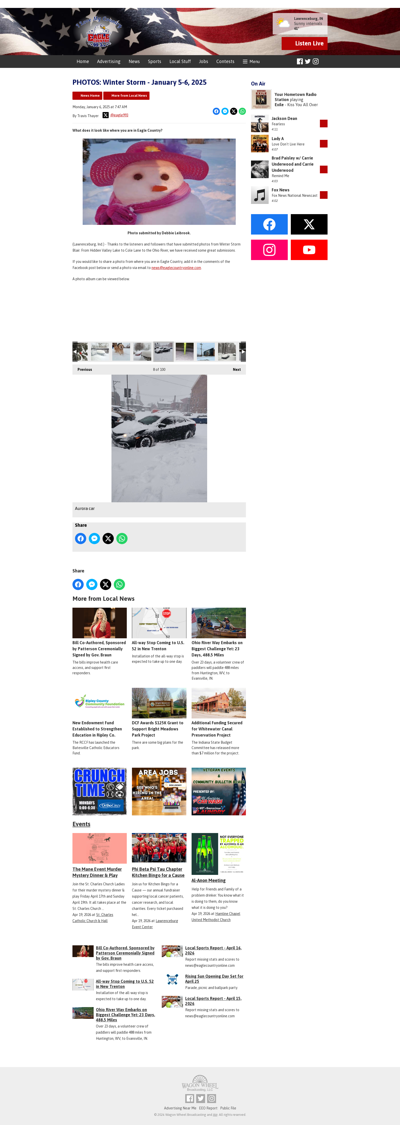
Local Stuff (180, 61)
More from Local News (129, 95)
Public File (228, 1108)
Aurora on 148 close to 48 (142, 352)
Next (234, 368)
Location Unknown (79, 352)
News (134, 61)
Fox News (281, 190)
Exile (279, 104)
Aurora (206, 352)
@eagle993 (115, 115)
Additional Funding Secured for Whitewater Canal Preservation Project (219, 712)
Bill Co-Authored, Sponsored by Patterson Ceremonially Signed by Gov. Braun (99, 632)
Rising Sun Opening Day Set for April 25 (214, 979)
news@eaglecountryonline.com (176, 268)
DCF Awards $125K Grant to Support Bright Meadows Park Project (159, 712)
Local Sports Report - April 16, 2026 (213, 950)
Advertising (108, 61)
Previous (82, 368)
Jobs (203, 61)
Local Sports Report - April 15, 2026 (213, 1001)
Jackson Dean (284, 118)
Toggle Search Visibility (324, 61)
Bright (100, 352)
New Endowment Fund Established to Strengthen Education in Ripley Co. (99, 712)
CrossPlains (227, 352)
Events (81, 824)
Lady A (278, 138)
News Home (90, 95)
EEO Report (208, 1108)
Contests (225, 61)
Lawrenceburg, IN (308, 19)
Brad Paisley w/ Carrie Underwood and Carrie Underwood (293, 164)
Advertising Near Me (180, 1108)
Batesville (121, 352)
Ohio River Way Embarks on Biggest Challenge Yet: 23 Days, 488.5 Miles (219, 632)
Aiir (215, 1115)
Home (83, 61)
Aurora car (163, 352)
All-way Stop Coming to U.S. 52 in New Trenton (159, 629)
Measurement (185, 352)
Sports (154, 61)
